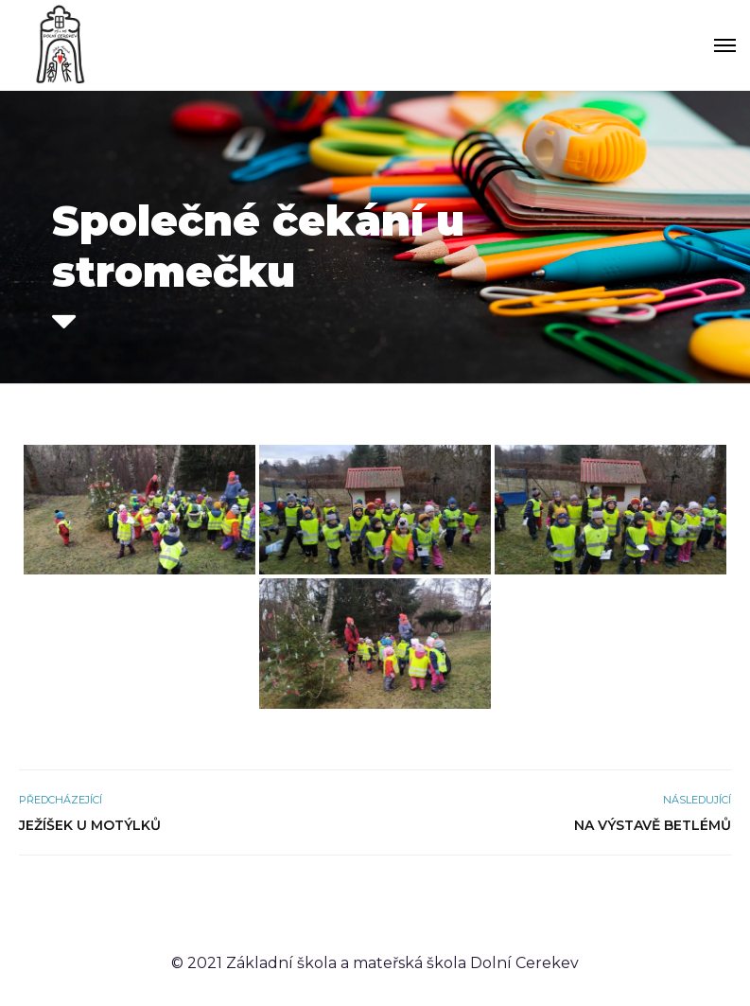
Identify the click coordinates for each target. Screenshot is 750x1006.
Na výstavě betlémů (652, 825)
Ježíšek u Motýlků (90, 825)
